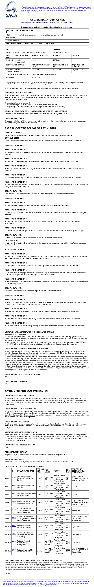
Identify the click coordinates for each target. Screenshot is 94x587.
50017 (14, 550)
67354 (14, 534)
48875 (14, 518)
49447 (14, 493)
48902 (14, 526)
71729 (14, 510)
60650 (14, 501)
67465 (14, 477)
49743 (14, 542)
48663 (14, 485)
